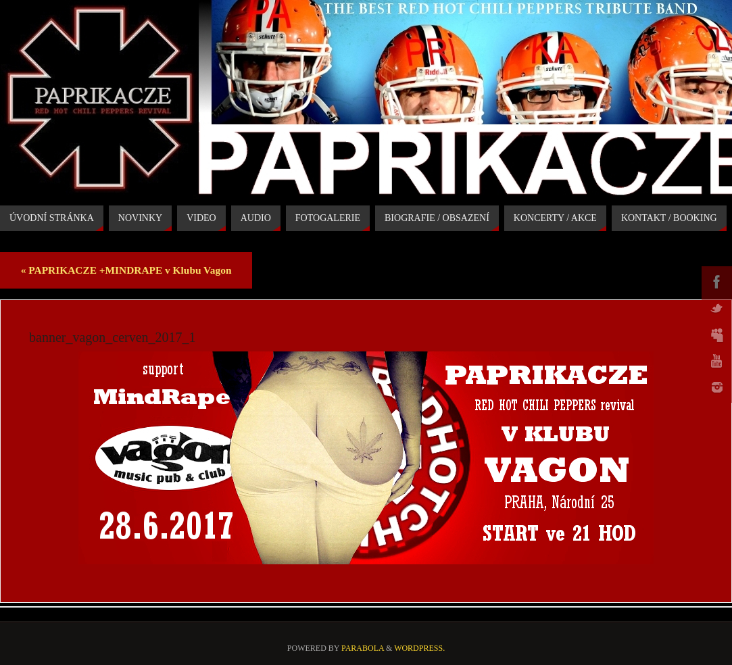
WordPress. (419, 648)
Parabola (362, 648)
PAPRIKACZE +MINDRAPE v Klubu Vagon (126, 270)
